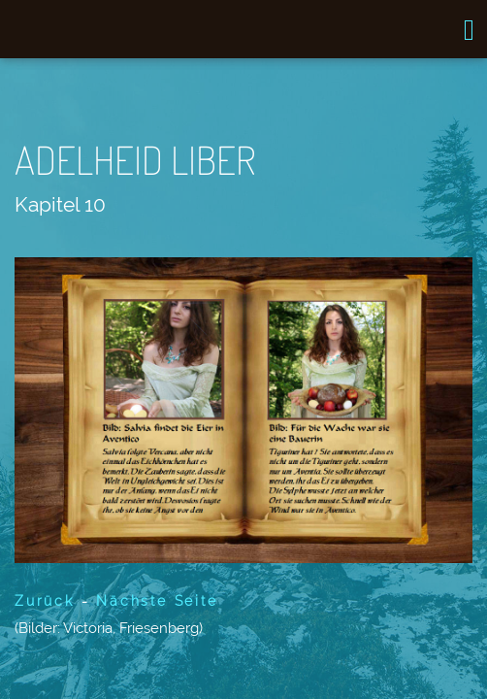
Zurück (45, 601)
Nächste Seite (156, 601)
